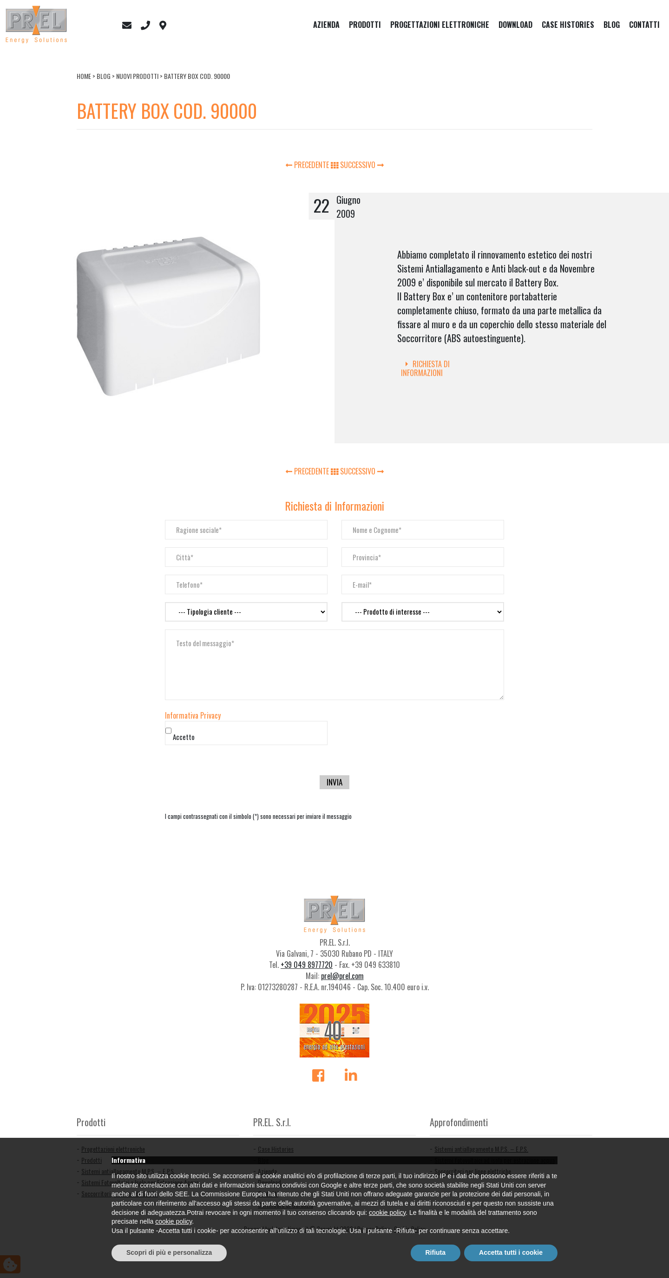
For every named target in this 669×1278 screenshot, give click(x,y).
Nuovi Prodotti (137, 76)
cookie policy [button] (387, 1212)
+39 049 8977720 (307, 964)
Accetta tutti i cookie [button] (511, 1252)
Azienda (326, 24)
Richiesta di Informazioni (425, 368)
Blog (611, 24)
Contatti (644, 24)
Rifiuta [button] (436, 1252)
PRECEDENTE (308, 164)
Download (515, 24)
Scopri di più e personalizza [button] (169, 1252)
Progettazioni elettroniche (439, 24)
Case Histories (568, 24)
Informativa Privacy (193, 715)
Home (84, 76)
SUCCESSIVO (362, 164)
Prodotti (365, 24)
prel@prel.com (342, 975)
